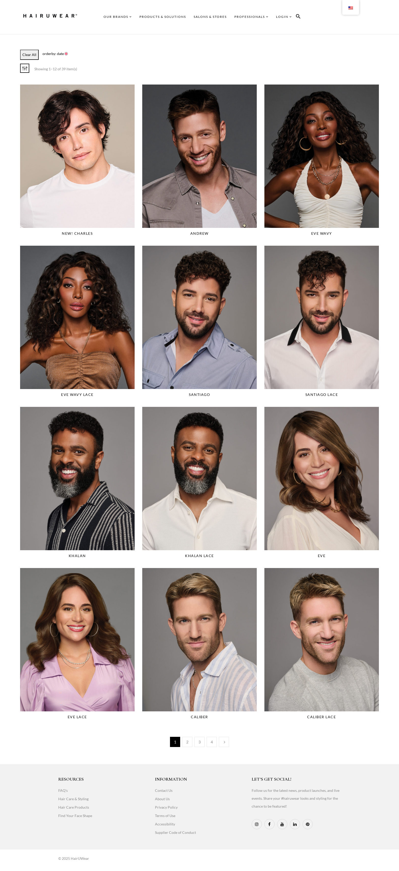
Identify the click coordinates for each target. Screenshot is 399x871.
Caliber (199, 717)
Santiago (199, 394)
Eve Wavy (321, 233)
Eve (322, 556)
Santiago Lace (321, 394)
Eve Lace (77, 717)
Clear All (29, 54)
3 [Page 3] (199, 742)
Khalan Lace (199, 556)
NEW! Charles (77, 233)
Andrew (199, 233)
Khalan (77, 556)
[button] (298, 17)
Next (224, 742)
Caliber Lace (321, 717)
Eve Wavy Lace (77, 394)
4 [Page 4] (212, 742)
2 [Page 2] (187, 742)
